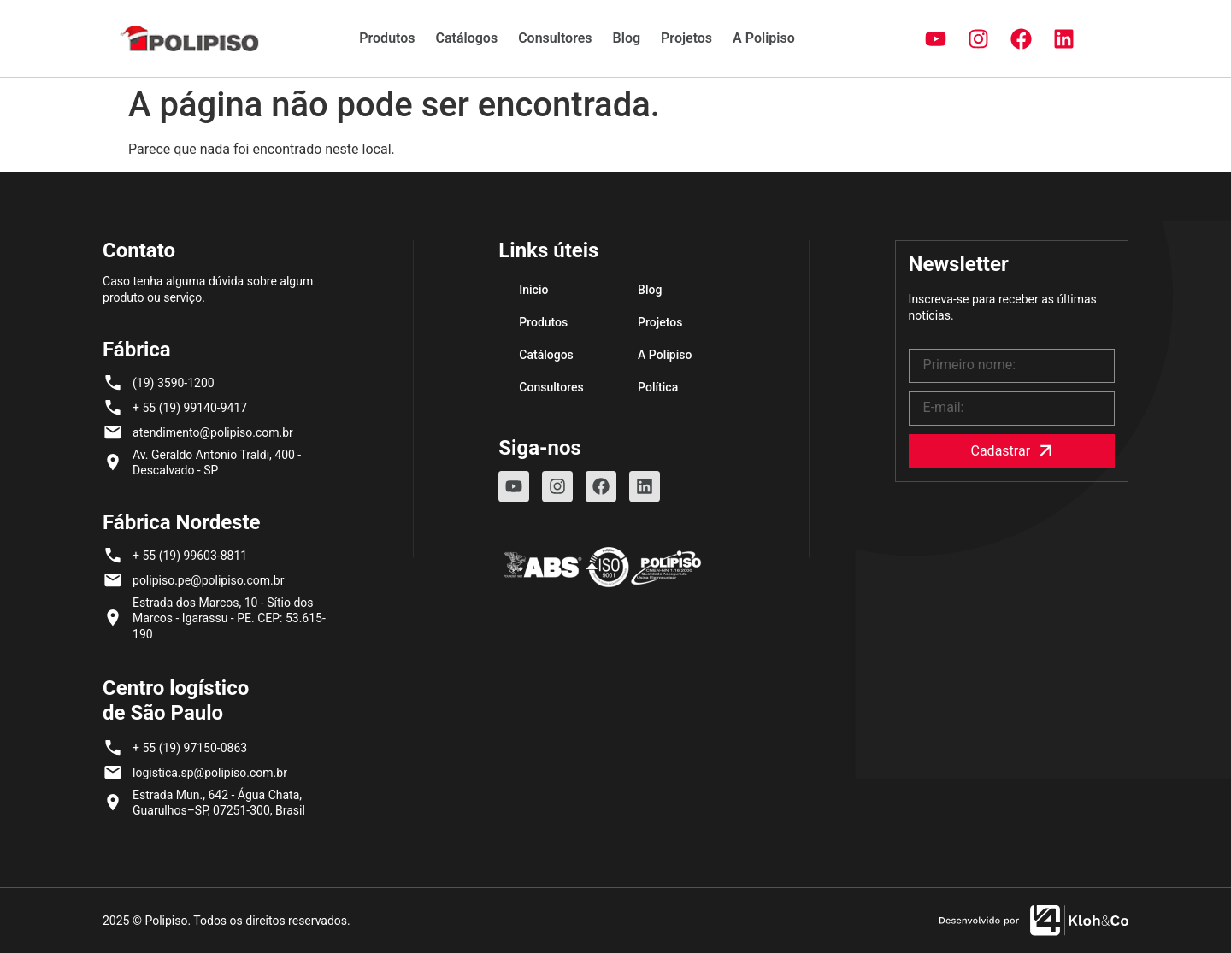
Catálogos (467, 38)
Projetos (686, 38)
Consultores (555, 38)
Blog (626, 38)
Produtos (387, 38)
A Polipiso (764, 38)
